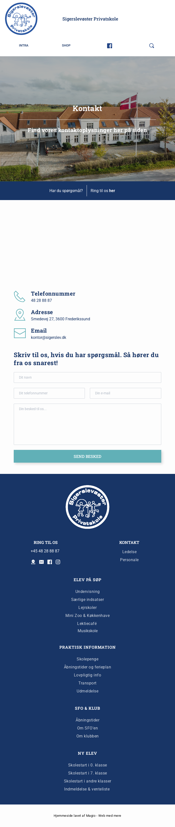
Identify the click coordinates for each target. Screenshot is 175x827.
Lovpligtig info (87, 675)
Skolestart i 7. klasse (87, 773)
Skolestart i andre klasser (87, 781)
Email (39, 330)
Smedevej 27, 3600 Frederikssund (60, 319)
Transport (87, 683)
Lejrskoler (87, 607)
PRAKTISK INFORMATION (87, 647)
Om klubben (87, 736)
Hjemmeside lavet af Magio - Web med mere (87, 815)
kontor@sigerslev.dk (48, 337)
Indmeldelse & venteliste (87, 789)
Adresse (42, 312)
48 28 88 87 (41, 300)
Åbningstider (87, 720)
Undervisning (87, 591)
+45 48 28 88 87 (45, 551)
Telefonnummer (53, 293)
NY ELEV (87, 753)
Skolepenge (87, 659)
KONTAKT (129, 542)
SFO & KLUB (87, 708)
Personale (129, 559)
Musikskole (88, 630)
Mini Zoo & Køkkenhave (87, 615)
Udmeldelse (87, 691)
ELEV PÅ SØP (87, 579)
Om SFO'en (87, 728)
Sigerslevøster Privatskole (90, 19)
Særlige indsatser (87, 599)
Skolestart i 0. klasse (87, 765)
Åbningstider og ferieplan (87, 667)
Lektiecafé (87, 623)
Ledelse (129, 551)
